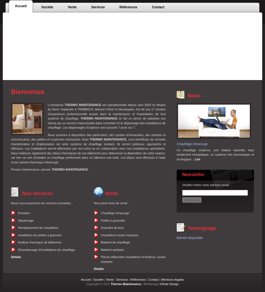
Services (122, 279)
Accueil (86, 279)
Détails (16, 257)
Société (98, 279)
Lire (197, 159)
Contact (153, 279)
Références (138, 279)
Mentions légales (172, 279)
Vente (110, 279)
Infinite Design (169, 284)
